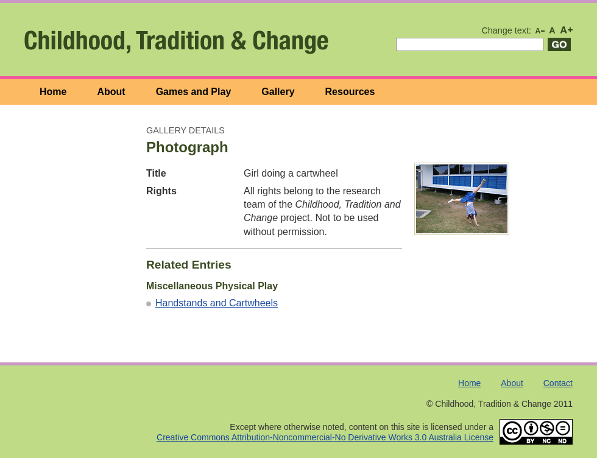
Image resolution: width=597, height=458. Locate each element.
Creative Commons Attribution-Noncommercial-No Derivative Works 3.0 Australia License (325, 437)
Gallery (277, 91)
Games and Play (193, 91)
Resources (350, 91)
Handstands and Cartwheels (216, 303)
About (111, 91)
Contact (558, 383)
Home (53, 91)
